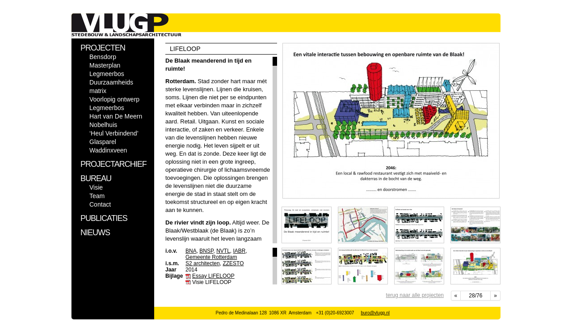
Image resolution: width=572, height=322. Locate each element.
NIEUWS (95, 232)
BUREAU (95, 178)
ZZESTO (233, 263)
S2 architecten (202, 263)
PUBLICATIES (103, 218)
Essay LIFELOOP (213, 276)
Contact (100, 204)
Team (97, 195)
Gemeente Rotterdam (211, 257)
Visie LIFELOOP (211, 282)
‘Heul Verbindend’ (114, 133)
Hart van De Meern (115, 116)
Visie (96, 187)
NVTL (223, 251)
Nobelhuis (103, 124)
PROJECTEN (102, 47)
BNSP (206, 251)
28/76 (475, 295)
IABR (239, 251)
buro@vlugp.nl (375, 312)
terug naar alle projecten (415, 295)
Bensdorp (102, 56)
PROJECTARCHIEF (113, 164)
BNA (191, 251)
